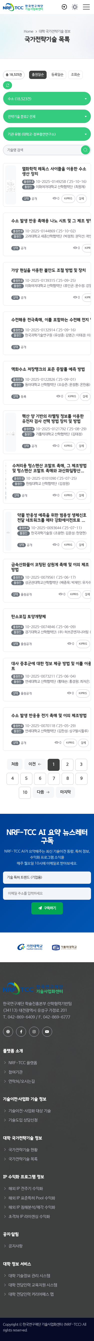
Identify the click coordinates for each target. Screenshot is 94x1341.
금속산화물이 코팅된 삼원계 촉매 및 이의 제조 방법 (50, 567)
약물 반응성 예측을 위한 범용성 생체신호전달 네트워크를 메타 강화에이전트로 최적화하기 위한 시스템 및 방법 (51, 517)
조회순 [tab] (75, 75)
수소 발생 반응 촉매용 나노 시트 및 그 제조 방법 (52, 221)
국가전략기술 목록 (23, 1159)
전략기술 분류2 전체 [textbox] (21, 117)
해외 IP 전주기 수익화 (26, 1188)
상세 (81, 198)
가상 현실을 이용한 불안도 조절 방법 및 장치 (48, 270)
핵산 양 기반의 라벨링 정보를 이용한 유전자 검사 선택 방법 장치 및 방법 (53, 418)
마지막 (65, 792)
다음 (43, 792)
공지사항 (16, 1246)
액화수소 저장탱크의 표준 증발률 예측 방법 (48, 369)
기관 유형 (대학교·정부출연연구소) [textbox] (32, 134)
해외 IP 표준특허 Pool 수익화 (32, 1198)
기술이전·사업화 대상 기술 (30, 1111)
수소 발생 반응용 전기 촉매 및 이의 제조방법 (48, 715)
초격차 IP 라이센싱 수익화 (29, 1216)
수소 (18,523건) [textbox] (20, 99)
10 (25, 792)
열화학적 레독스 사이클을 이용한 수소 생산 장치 (54, 171)
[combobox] (20, 96)
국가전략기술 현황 (23, 1150)
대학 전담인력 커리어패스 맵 (31, 1294)
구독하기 (47, 908)
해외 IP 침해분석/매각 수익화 (32, 1207)
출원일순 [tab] (38, 75)
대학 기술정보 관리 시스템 (29, 1276)
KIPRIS (68, 198)
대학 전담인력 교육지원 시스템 (33, 1285)
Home (28, 31)
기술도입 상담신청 (23, 1120)
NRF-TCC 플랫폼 (23, 1063)
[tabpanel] (47, 435)
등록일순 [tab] (57, 75)
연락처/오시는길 (22, 1081)
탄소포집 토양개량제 (28, 616)
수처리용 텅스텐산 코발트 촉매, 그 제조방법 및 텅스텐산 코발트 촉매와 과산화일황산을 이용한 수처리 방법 (49, 468)
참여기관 (16, 1072)
